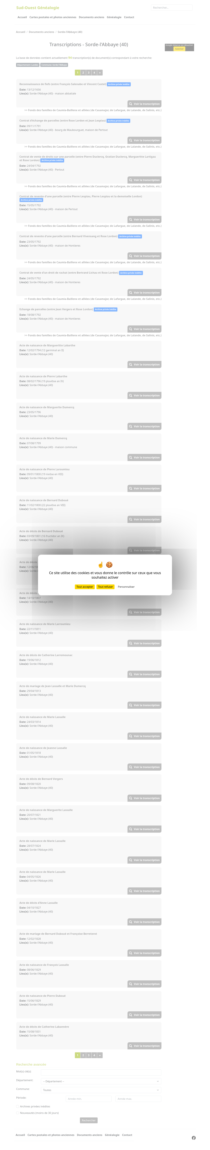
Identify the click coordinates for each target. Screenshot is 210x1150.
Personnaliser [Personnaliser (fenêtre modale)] (126, 587)
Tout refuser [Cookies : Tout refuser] (105, 587)
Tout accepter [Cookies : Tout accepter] (84, 587)
